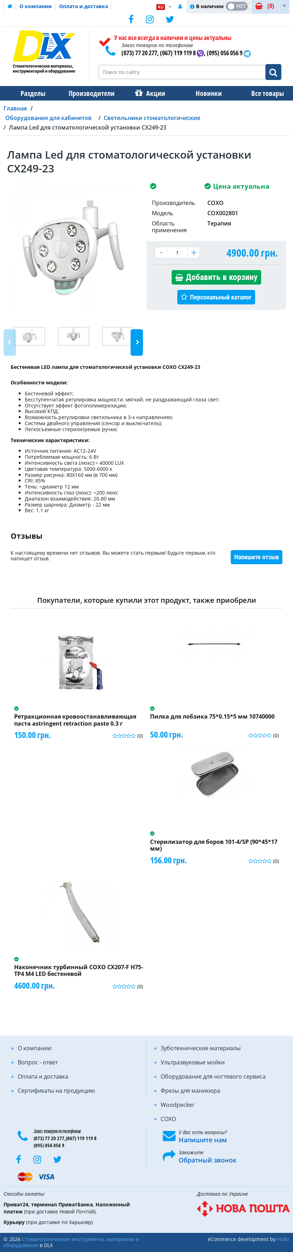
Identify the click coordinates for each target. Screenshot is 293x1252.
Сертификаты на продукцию (56, 1090)
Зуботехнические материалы (201, 1048)
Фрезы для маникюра (190, 1090)
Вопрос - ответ (38, 1062)
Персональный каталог (221, 297)
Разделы (32, 93)
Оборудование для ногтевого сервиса (213, 1076)
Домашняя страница (10, 6)
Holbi (283, 1239)
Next (137, 342)
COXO (168, 1119)
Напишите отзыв (256, 557)
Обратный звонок (207, 1160)
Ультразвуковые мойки (193, 1062)
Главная (15, 108)
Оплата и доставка (83, 6)
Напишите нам (203, 1140)
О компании (35, 6)
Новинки (204, 93)
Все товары (261, 93)
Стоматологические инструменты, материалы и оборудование (71, 1242)
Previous (10, 342)
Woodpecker (178, 1105)
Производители (90, 93)
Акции (152, 93)
